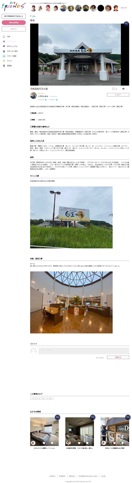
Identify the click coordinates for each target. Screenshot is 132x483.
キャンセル (100, 357)
